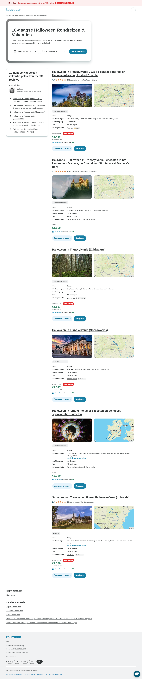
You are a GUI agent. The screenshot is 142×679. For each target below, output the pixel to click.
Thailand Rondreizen (14, 611)
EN (9, 662)
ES (24, 662)
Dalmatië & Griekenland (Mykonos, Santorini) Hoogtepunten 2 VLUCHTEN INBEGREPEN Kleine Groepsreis (49, 619)
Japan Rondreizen (13, 607)
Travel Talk (70, 555)
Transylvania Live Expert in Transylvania (81, 219)
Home (8, 15)
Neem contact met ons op (15, 645)
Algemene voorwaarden (53, 674)
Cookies (40, 674)
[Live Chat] (137, 674)
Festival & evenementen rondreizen (21, 15)
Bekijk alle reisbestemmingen (77, 458)
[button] (94, 142)
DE (17, 662)
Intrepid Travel (72, 298)
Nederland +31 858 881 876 (16, 649)
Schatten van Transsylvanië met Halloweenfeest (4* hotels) (25, 130)
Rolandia (70, 128)
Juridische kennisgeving (14, 674)
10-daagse (43, 15)
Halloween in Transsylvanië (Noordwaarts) (24, 117)
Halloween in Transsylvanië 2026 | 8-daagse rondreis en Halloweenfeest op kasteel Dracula (28, 100)
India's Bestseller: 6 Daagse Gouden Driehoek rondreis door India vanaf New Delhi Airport (41, 623)
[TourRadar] (14, 9)
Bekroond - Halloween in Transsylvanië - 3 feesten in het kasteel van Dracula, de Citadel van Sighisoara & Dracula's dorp (29, 106)
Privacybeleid (30, 674)
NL (39, 662)
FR (32, 662)
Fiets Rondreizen (13, 615)
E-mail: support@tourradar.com (17, 652)
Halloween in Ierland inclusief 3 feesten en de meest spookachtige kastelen (28, 124)
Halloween (36, 15)
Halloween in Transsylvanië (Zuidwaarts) (29, 112)
